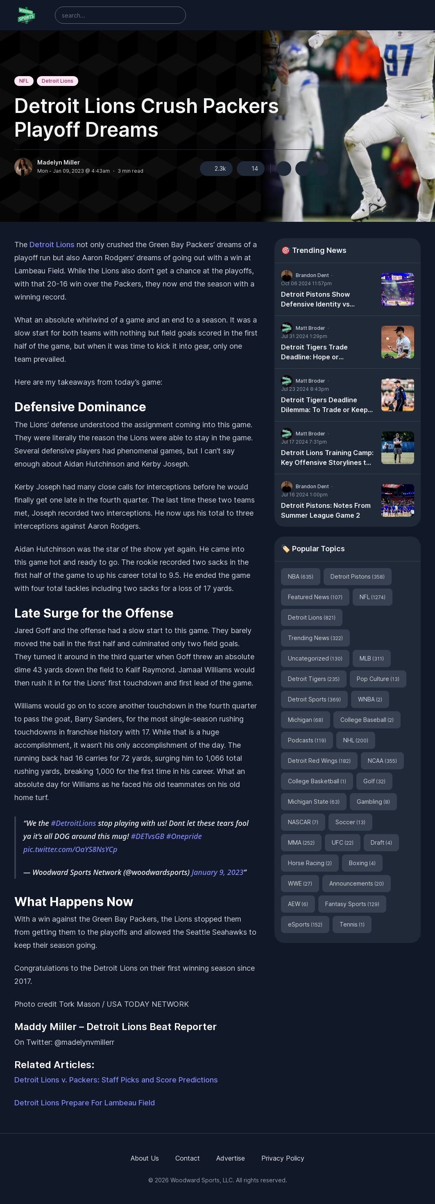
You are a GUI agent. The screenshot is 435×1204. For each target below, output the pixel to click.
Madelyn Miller (58, 162)
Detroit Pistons (358, 576)
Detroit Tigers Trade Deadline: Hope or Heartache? (314, 352)
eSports (305, 924)
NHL (355, 740)
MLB (372, 658)
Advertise (230, 1158)
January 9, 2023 (218, 872)
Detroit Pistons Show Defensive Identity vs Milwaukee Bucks (315, 299)
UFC (342, 842)
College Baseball (367, 719)
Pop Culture (378, 678)
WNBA (370, 699)
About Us (145, 1158)
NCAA (382, 760)
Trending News (315, 637)
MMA (301, 842)
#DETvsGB (147, 836)
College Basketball (317, 781)
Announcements (356, 883)
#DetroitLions (73, 823)
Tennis (352, 924)
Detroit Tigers (314, 678)
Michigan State (314, 801)
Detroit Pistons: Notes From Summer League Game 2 (326, 510)
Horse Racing (310, 862)
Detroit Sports (314, 699)
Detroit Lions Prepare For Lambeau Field (84, 1102)
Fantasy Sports (352, 903)
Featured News (315, 596)
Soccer (350, 821)
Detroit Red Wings (319, 760)
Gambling (373, 801)
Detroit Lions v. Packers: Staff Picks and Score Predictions (116, 1079)
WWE (300, 883)
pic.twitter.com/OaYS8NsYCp (70, 849)
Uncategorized (315, 658)
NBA (300, 576)
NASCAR (303, 821)
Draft (381, 842)
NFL (24, 81)
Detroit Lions (57, 81)
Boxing (362, 862)
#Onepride (184, 836)
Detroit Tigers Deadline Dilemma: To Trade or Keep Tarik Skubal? (324, 405)
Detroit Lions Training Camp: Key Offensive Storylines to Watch (327, 458)
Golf (374, 781)
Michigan (305, 719)
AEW (298, 903)
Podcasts (307, 740)
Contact (187, 1158)
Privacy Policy (282, 1158)
